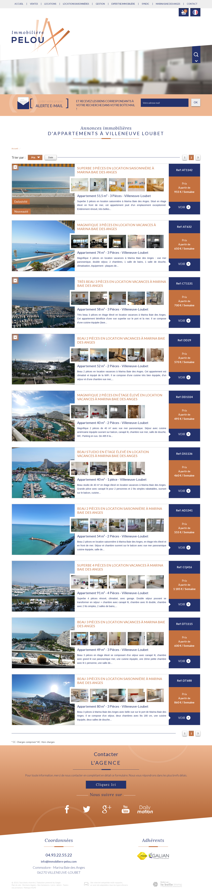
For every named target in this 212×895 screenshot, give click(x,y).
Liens (53, 885)
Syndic (145, 4)
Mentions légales (29, 885)
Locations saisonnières (76, 4)
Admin (59, 885)
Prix (35, 158)
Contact (192, 4)
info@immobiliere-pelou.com (59, 861)
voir (184, 207)
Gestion (100, 4)
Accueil (19, 4)
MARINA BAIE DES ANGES (168, 4)
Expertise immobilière (123, 4)
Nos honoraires (43, 885)
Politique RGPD (30, 888)
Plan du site (16, 885)
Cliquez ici (106, 784)
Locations (50, 4)
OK (196, 102)
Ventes (34, 4)
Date (50, 157)
